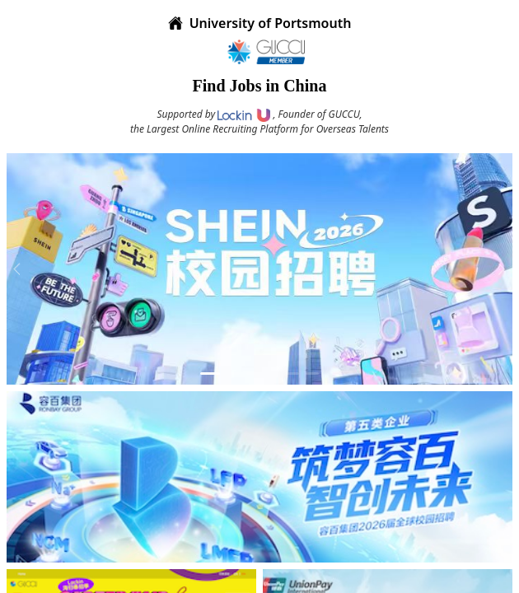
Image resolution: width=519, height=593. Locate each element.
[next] (499, 268)
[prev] (19, 268)
